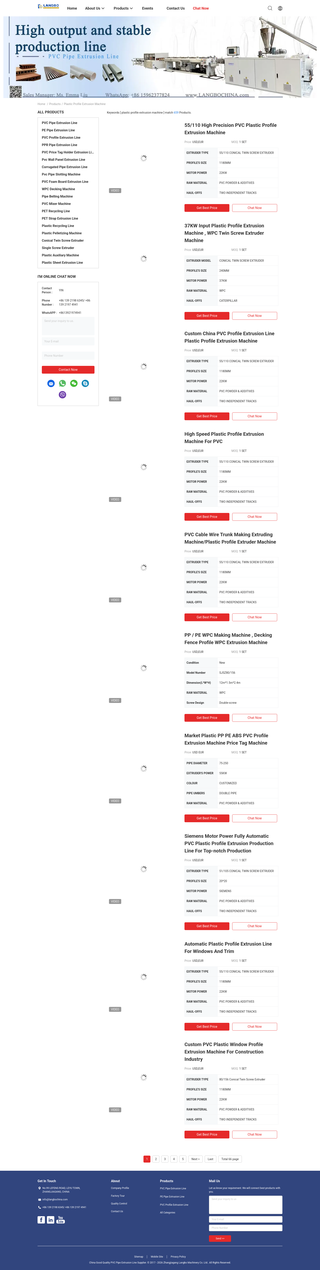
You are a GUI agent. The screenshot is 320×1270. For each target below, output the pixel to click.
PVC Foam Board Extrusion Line (65, 182)
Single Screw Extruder (58, 248)
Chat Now (255, 208)
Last (210, 1159)
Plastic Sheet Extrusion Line (62, 263)
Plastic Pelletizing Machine (62, 233)
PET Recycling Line (56, 211)
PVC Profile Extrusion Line (61, 138)
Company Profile (120, 1188)
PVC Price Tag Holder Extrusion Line (68, 152)
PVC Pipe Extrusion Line (59, 123)
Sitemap (138, 1256)
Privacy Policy (178, 1256)
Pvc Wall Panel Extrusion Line (63, 160)
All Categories (167, 1212)
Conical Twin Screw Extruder (63, 240)
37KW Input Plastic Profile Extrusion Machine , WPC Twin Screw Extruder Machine (224, 233)
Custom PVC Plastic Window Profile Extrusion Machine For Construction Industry (223, 1052)
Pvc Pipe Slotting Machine (61, 174)
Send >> (220, 1238)
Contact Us (117, 1211)
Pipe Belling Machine (57, 196)
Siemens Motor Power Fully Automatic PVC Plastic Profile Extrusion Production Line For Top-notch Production (228, 843)
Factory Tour (118, 1195)
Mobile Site (157, 1256)
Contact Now (68, 370)
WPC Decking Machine (58, 189)
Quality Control (119, 1203)
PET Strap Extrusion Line (60, 218)
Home (41, 104)
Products (55, 104)
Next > (195, 1159)
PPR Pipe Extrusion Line (59, 145)
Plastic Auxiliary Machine (60, 255)
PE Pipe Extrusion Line (58, 130)
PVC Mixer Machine (56, 204)
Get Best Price (207, 208)
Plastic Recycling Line (58, 226)
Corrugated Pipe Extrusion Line (64, 167)
